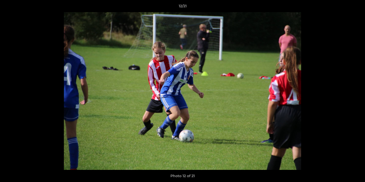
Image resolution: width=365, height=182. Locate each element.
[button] (356, 7)
